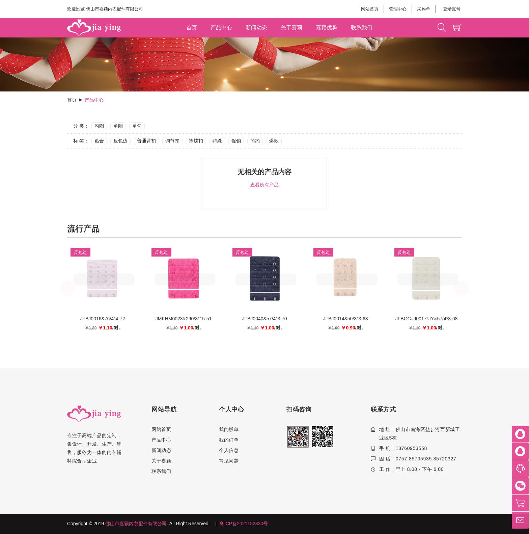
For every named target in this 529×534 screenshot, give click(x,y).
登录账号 (451, 8)
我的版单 (229, 429)
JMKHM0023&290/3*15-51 (184, 318)
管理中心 (398, 8)
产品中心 (221, 27)
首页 (191, 27)
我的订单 (229, 440)
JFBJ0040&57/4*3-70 (264, 318)
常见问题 (229, 460)
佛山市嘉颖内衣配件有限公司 (136, 524)
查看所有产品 (264, 184)
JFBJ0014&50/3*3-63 (345, 318)
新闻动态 (256, 27)
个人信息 (229, 450)
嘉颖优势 (326, 27)
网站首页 (370, 8)
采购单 (423, 8)
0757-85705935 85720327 (426, 458)
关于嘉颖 (291, 27)
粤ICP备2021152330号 (244, 524)
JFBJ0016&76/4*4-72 (102, 318)
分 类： (81, 126)
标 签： (81, 140)
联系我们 (361, 27)
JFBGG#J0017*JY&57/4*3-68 (426, 318)
